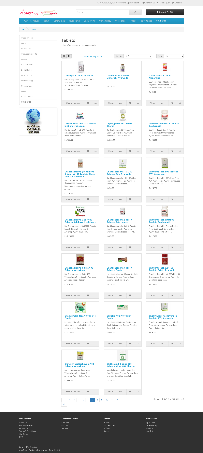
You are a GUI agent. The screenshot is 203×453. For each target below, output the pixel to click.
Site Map (64, 428)
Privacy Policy (24, 428)
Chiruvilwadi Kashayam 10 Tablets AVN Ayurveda (163, 317)
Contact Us (65, 422)
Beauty (46, 21)
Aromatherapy (105, 21)
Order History (151, 425)
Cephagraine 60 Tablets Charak (119, 124)
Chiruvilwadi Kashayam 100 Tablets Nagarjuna (79, 365)
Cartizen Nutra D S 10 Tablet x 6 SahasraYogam (80, 124)
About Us (23, 422)
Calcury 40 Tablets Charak (78, 75)
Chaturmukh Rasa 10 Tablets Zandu (80, 317)
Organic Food (121, 21)
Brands (107, 422)
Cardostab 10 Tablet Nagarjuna (160, 76)
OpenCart (34, 447)
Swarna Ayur (26, 48)
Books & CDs (89, 21)
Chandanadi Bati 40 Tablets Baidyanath (164, 124)
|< (64, 400)
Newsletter (150, 431)
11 (113, 400)
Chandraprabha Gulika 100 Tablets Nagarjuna (78, 269)
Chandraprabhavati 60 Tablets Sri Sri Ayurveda (162, 269)
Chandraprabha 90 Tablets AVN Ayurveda (163, 172)
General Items (59, 21)
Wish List (149, 428)
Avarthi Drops (27, 38)
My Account (150, 422)
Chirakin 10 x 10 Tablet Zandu (119, 317)
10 (107, 400)
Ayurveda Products (31, 21)
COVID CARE (161, 21)
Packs (133, 21)
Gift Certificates (110, 425)
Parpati (24, 43)
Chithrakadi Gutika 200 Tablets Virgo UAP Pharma (121, 365)
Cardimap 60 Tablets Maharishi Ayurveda (118, 76)
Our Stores (23, 434)
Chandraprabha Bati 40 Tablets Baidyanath (119, 221)
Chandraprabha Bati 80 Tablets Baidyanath (161, 221)
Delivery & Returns (26, 425)
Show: (160, 56)
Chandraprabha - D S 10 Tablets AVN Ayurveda (119, 172)
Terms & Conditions (27, 431)
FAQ (21, 437)
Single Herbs (74, 21)
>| (64, 404)
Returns (64, 425)
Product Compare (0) (93, 56)
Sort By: (119, 56)
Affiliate (107, 428)
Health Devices (146, 21)
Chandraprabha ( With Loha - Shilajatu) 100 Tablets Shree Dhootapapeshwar (80, 174)
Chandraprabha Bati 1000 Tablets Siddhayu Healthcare (80, 221)
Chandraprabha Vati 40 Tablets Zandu (119, 269)
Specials (107, 431)
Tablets (34, 29)
